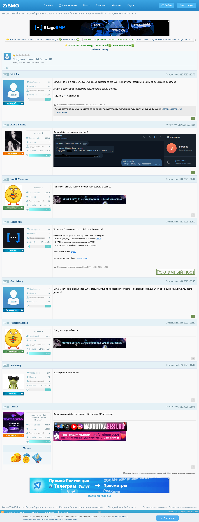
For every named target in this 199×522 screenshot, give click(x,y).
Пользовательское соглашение (155, 507)
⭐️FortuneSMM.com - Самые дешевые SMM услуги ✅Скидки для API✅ (42, 39)
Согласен (167, 518)
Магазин (116, 5)
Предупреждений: (37, 91)
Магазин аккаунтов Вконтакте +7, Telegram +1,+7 (108, 39)
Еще (130, 5)
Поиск (86, 5)
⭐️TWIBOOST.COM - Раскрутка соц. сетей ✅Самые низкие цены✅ (99, 45)
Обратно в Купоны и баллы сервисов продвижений (144, 473)
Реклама (49, 512)
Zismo (196, 512)
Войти (167, 5)
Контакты (63, 512)
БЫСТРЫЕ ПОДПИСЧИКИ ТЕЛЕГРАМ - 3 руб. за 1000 (164, 39)
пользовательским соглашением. (61, 519)
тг (65, 96)
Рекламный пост (175, 272)
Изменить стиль (16, 512)
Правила (101, 5)
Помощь (34, 512)
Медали (27, 448)
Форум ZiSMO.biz (11, 507)
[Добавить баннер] (99, 495)
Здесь (73, 251)
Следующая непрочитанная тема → (182, 473)
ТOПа (98, 239)
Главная (48, 5)
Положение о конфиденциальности (183, 507)
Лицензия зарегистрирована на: (181, 512)
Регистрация (187, 5)
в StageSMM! (82, 258)
